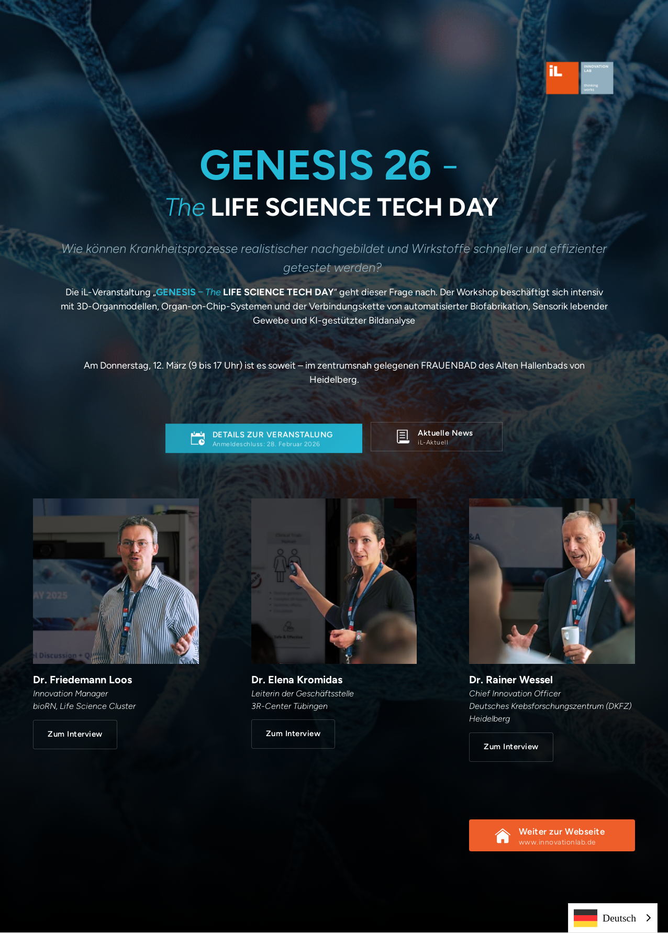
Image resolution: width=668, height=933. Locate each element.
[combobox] (613, 918)
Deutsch (605, 918)
